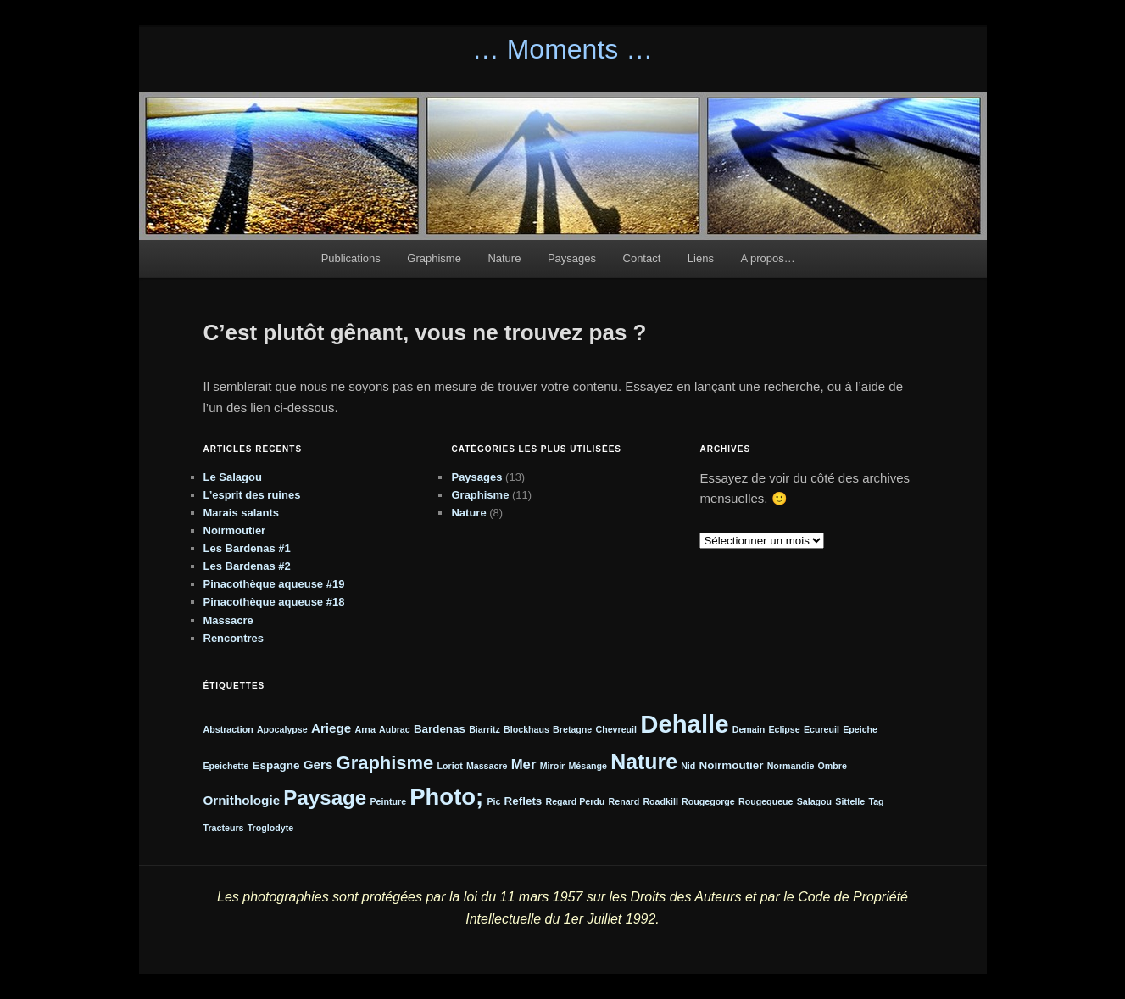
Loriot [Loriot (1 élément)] (450, 766)
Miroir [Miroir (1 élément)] (552, 766)
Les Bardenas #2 (247, 566)
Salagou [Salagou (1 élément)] (814, 801)
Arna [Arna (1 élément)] (365, 729)
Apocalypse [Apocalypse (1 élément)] (282, 729)
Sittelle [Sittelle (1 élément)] (850, 801)
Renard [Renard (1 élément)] (624, 801)
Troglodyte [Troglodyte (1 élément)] (270, 828)
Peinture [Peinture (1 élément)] (388, 801)
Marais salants (241, 512)
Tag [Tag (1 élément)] (875, 801)
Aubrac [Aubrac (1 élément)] (394, 729)
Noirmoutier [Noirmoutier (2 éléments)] (731, 765)
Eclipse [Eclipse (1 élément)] (783, 729)
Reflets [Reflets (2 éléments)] (523, 801)
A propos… (767, 258)
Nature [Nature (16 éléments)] (643, 761)
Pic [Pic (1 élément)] (493, 801)
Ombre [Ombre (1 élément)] (832, 766)
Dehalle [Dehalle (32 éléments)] (684, 724)
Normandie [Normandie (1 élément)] (791, 766)
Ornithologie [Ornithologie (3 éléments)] (242, 800)
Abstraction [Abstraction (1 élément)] (228, 729)
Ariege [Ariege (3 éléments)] (331, 728)
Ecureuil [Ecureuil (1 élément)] (821, 729)
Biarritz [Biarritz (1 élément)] (484, 729)
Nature (504, 258)
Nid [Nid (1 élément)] (688, 766)
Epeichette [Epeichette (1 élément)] (226, 766)
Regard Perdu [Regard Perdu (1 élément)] (574, 801)
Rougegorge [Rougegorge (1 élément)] (708, 801)
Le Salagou (232, 477)
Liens (701, 258)
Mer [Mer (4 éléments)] (524, 764)
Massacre (228, 620)
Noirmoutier (234, 530)
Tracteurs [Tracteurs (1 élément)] (223, 828)
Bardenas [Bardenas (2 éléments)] (439, 729)
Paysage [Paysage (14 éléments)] (324, 797)
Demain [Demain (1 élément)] (749, 729)
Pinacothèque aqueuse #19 (274, 584)
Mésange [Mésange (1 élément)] (587, 766)
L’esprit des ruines (252, 494)
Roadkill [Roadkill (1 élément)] (660, 801)
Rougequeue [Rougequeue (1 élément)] (766, 801)
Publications (351, 258)
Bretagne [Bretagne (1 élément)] (572, 729)
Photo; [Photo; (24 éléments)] (446, 797)
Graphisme (434, 258)
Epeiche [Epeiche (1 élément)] (860, 729)
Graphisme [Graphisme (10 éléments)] (385, 762)
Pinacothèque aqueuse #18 (274, 601)
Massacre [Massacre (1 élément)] (487, 766)
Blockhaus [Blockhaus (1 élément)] (526, 729)
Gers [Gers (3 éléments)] (318, 764)
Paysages (572, 258)
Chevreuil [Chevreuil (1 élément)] (616, 729)
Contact (642, 258)
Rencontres (234, 638)
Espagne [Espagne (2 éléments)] (276, 765)
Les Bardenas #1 (247, 548)
